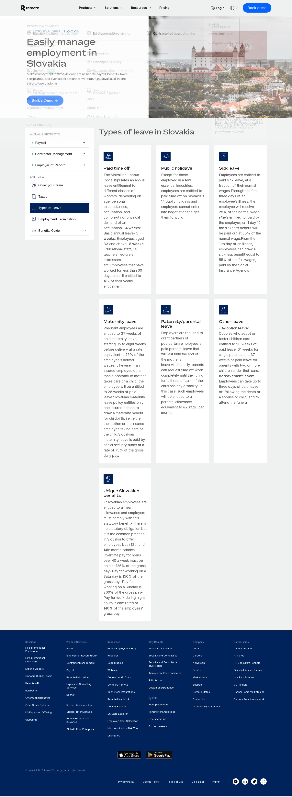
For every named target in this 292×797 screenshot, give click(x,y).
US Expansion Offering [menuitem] (38, 713)
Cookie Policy (151, 782)
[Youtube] (236, 782)
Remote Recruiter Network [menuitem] (249, 699)
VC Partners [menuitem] (240, 685)
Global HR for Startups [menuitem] (79, 712)
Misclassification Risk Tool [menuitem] (122, 728)
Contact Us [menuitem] (199, 699)
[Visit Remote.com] (34, 8)
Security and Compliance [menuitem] (163, 656)
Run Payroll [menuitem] (31, 691)
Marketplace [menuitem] (200, 678)
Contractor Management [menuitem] (80, 663)
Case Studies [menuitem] (115, 663)
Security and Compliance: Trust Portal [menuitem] (163, 664)
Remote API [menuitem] (32, 683)
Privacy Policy (126, 782)
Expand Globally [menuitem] (34, 669)
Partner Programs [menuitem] (244, 649)
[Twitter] (254, 782)
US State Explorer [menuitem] (117, 714)
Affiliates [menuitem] (239, 656)
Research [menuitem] (112, 656)
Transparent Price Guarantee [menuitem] (165, 673)
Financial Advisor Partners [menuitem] (249, 670)
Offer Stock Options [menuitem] (37, 705)
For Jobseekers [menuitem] (158, 726)
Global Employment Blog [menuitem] (121, 649)
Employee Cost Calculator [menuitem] (122, 721)
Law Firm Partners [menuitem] (244, 678)
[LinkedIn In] (245, 782)
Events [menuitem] (197, 670)
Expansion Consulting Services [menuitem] (78, 686)
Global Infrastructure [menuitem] (160, 649)
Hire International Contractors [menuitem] (35, 660)
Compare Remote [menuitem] (117, 685)
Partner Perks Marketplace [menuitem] (249, 692)
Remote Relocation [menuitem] (77, 678)
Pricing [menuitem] (70, 649)
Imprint (216, 782)
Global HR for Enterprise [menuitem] (80, 729)
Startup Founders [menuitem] (158, 705)
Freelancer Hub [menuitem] (157, 719)
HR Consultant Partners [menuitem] (247, 663)
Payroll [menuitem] (70, 670)
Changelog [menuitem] (113, 736)
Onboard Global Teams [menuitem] (38, 676)
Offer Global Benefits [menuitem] (37, 698)
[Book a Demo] (45, 101)
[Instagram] (263, 782)
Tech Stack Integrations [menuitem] (121, 692)
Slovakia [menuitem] (71, 32)
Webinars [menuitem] (112, 670)
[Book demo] (252, 8)
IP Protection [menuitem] (156, 680)
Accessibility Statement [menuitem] (206, 707)
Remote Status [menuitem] (201, 692)
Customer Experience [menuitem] (161, 688)
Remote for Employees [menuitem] (162, 712)
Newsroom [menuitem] (199, 663)
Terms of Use (175, 782)
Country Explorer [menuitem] (44, 32)
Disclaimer (198, 782)
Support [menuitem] (197, 685)
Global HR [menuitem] (31, 720)
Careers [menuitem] (197, 656)
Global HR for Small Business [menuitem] (77, 721)
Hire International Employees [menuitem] (35, 650)
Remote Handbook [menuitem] (118, 699)
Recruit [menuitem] (70, 695)
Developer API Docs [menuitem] (119, 678)
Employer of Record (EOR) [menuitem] (81, 656)
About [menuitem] (196, 649)
